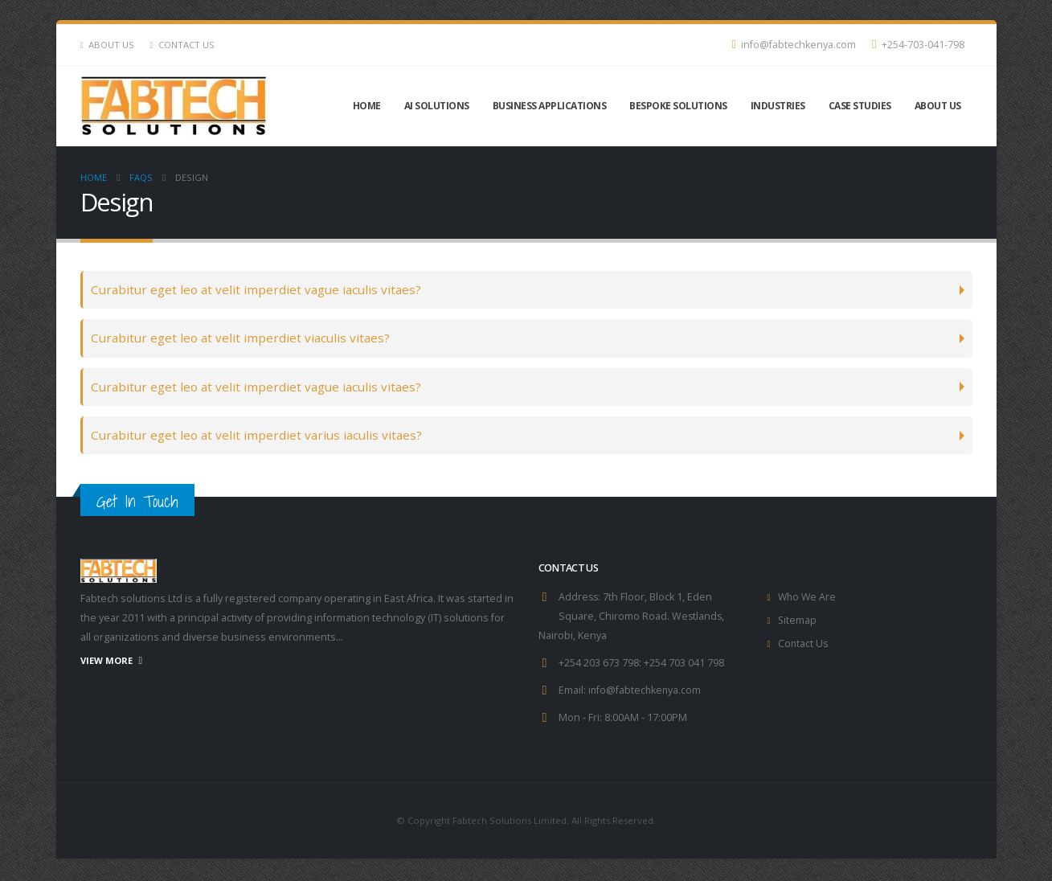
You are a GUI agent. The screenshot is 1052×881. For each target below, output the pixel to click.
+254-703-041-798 (918, 44)
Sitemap (797, 622)
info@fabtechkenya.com (793, 44)
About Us (107, 45)
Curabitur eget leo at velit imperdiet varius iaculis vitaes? (256, 436)
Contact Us (182, 45)
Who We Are (808, 599)
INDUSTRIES (778, 106)
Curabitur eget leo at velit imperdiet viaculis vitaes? (240, 338)
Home (367, 106)
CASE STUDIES (860, 106)
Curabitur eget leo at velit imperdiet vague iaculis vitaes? (256, 289)
